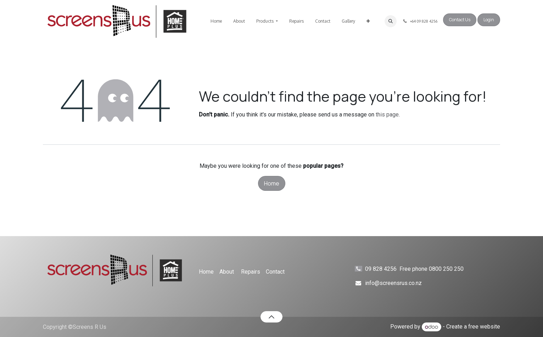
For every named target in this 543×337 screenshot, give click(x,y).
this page (387, 114)
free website (484, 327)
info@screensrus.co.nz (393, 283)
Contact (275, 271)
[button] (391, 21)
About (226, 271)
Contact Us (459, 20)
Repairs (250, 271)
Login (488, 20)
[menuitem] (216, 21)
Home (271, 183)
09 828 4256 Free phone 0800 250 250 (420, 268)
